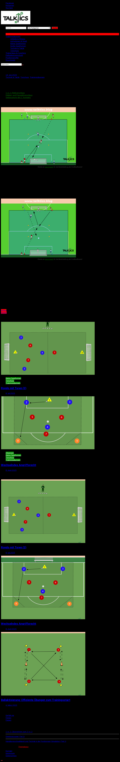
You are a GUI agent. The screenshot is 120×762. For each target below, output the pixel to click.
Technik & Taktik (17, 48)
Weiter (4, 312)
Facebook (10, 3)
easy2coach (49, 167)
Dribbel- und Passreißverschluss (19, 95)
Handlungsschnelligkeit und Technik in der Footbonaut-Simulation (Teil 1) (36, 741)
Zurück (3, 310)
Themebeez (23, 747)
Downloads (10, 60)
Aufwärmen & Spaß (18, 41)
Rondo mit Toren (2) (13, 388)
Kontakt (9, 751)
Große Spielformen (18, 46)
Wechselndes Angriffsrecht (18, 465)
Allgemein (10, 453)
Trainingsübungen (13, 36)
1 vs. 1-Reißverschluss (15, 93)
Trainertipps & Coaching (16, 53)
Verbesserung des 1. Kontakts (18, 97)
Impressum (10, 753)
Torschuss (14, 50)
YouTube (9, 8)
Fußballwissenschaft (14, 55)
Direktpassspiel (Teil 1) (15, 736)
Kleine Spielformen (18, 43)
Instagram (10, 5)
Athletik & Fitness (17, 39)
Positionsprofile (12, 57)
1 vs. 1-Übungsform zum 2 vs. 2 (19, 731)
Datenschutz (11, 755)
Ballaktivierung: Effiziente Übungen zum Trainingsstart (35, 700)
